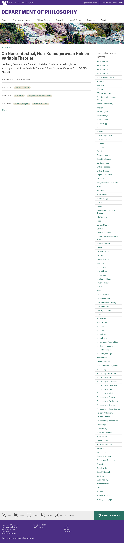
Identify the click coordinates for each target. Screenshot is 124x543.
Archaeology (102, 123)
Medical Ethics (102, 322)
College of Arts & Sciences (89, 3)
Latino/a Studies (103, 298)
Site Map (66, 529)
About (103, 20)
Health (99, 247)
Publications (8, 47)
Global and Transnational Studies (107, 238)
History (100, 255)
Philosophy (101, 369)
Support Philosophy (109, 515)
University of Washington (14, 538)
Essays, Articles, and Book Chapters (40, 96)
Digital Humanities (104, 175)
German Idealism (104, 233)
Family (99, 206)
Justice (99, 287)
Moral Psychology (104, 354)
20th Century (102, 73)
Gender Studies (103, 225)
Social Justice (102, 468)
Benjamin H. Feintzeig (22, 88)
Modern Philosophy (105, 346)
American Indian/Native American (106, 98)
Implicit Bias (102, 271)
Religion (100, 448)
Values (99, 488)
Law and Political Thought (107, 302)
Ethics (99, 202)
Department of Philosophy (39, 11)
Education (101, 190)
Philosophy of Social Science (108, 409)
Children (100, 147)
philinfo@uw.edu (38, 527)
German (100, 229)
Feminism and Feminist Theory (106, 211)
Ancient (100, 108)
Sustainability (102, 480)
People (4, 20)
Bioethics (100, 131)
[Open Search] (121, 2)
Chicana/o (101, 143)
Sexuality (100, 464)
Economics (101, 186)
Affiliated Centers (43, 20)
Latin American (103, 294)
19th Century (102, 69)
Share (5, 110)
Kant (99, 290)
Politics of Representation (107, 421)
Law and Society (103, 306)
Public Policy (102, 428)
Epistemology (102, 198)
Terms (66, 527)
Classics (100, 151)
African (100, 89)
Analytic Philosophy (105, 104)
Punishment (102, 436)
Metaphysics (102, 338)
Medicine (100, 326)
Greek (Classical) (103, 243)
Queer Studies (102, 440)
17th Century (102, 61)
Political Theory (103, 417)
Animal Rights (102, 112)
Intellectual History (104, 279)
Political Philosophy (105, 413)
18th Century (102, 65)
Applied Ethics (102, 119)
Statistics (100, 476)
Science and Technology (107, 460)
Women (100, 492)
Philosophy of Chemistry (107, 381)
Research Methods (104, 456)
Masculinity (101, 318)
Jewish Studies (103, 283)
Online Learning (103, 361)
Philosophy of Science (40, 104)
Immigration (102, 267)
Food (99, 221)
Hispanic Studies (103, 251)
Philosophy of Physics (21, 104)
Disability (100, 179)
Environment (102, 194)
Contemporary (103, 163)
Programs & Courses (21, 20)
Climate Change (103, 155)
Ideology (100, 263)
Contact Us (67, 531)
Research (59, 20)
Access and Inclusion (105, 77)
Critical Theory (103, 171)
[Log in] (115, 2)
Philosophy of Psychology (107, 401)
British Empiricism (104, 135)
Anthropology (102, 115)
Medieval (100, 330)
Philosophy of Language (107, 385)
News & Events (75, 20)
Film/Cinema (102, 217)
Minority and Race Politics (107, 342)
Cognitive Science (104, 159)
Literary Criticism (104, 310)
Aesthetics (101, 85)
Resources (91, 20)
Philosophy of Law (104, 389)
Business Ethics (103, 139)
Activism (100, 81)
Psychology (101, 425)
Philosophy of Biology (106, 377)
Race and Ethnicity (104, 444)
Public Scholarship (104, 432)
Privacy (66, 525)
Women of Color (103, 495)
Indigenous (101, 275)
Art (98, 127)
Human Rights (103, 259)
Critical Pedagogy (104, 167)
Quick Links (105, 3)
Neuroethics (102, 357)
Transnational (103, 484)
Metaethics (101, 334)
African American (104, 93)
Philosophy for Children (106, 373)
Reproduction (102, 452)
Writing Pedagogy (104, 499)
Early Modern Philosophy (107, 182)
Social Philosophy (104, 472)
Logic (99, 314)
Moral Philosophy (104, 350)
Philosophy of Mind (105, 393)
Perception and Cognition (107, 365)
